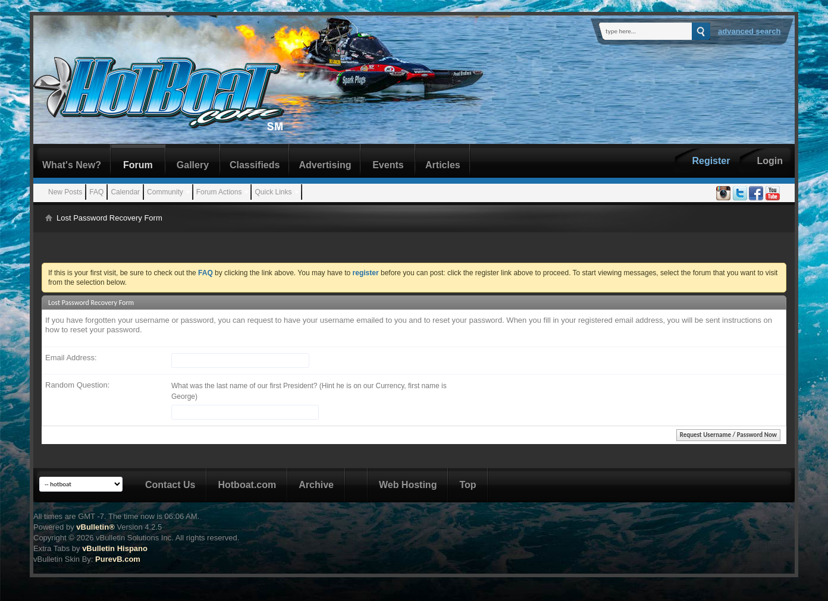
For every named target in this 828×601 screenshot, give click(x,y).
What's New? (71, 165)
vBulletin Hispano (115, 548)
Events (387, 165)
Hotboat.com (247, 485)
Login (770, 161)
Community (165, 192)
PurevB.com (117, 559)
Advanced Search (749, 31)
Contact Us (170, 485)
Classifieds (255, 165)
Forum (138, 165)
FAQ (96, 192)
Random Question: (77, 384)
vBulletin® (95, 527)
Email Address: (71, 357)
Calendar (125, 192)
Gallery (193, 165)
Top (467, 485)
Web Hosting (408, 485)
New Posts (65, 192)
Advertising (325, 165)
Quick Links (273, 192)
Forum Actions (219, 192)
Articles (442, 165)
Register (711, 161)
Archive (316, 485)
